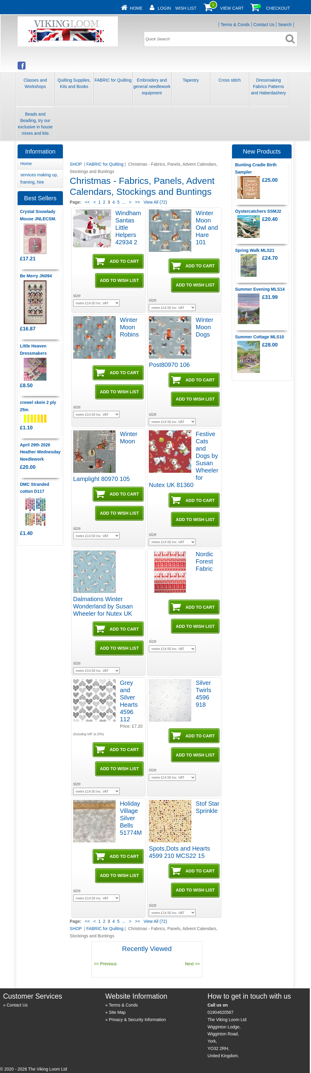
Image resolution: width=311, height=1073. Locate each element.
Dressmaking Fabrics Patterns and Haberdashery (268, 86)
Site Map (117, 1012)
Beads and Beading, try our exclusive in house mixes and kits (35, 124)
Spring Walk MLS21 (254, 250)
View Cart (232, 8)
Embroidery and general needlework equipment (151, 86)
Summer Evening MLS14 (260, 289)
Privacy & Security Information (137, 1019)
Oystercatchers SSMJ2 (258, 211)
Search (285, 24)
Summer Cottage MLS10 (259, 336)
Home (136, 8)
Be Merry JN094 (36, 275)
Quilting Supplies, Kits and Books (74, 83)
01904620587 (220, 1012)
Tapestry (191, 80)
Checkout (278, 8)
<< (87, 202)
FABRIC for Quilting (113, 80)
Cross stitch (229, 80)
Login (164, 8)
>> (137, 202)
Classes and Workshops (35, 83)
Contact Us (263, 24)
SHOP (76, 164)
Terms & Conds (235, 24)
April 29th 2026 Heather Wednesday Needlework (40, 452)
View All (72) (154, 202)
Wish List (186, 8)
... (123, 202)
